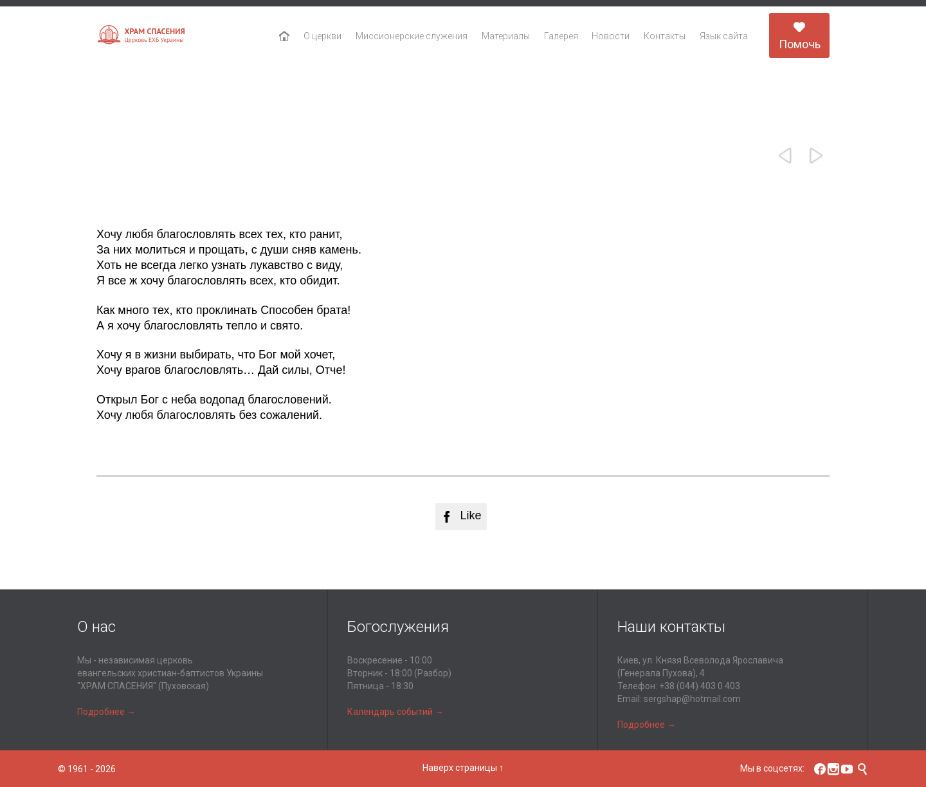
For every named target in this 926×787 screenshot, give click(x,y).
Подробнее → (106, 712)
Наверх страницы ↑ (463, 768)
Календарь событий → (395, 712)
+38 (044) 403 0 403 (699, 686)
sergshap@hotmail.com (692, 699)
